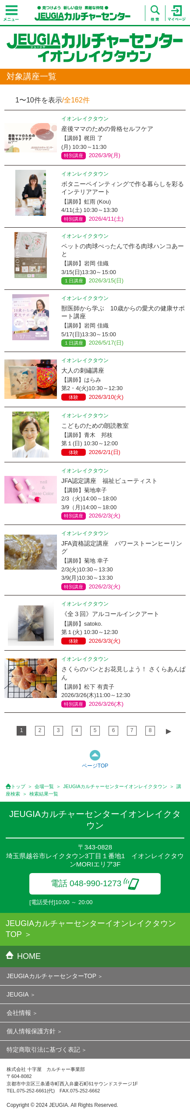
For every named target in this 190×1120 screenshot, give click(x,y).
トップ (18, 786)
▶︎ (168, 731)
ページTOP (95, 766)
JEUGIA (18, 994)
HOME (23, 956)
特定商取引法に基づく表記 (43, 1049)
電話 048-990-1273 (95, 883)
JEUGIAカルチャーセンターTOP (51, 975)
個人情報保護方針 (31, 1031)
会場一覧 (44, 786)
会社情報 (19, 1012)
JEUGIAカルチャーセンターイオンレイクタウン (115, 786)
